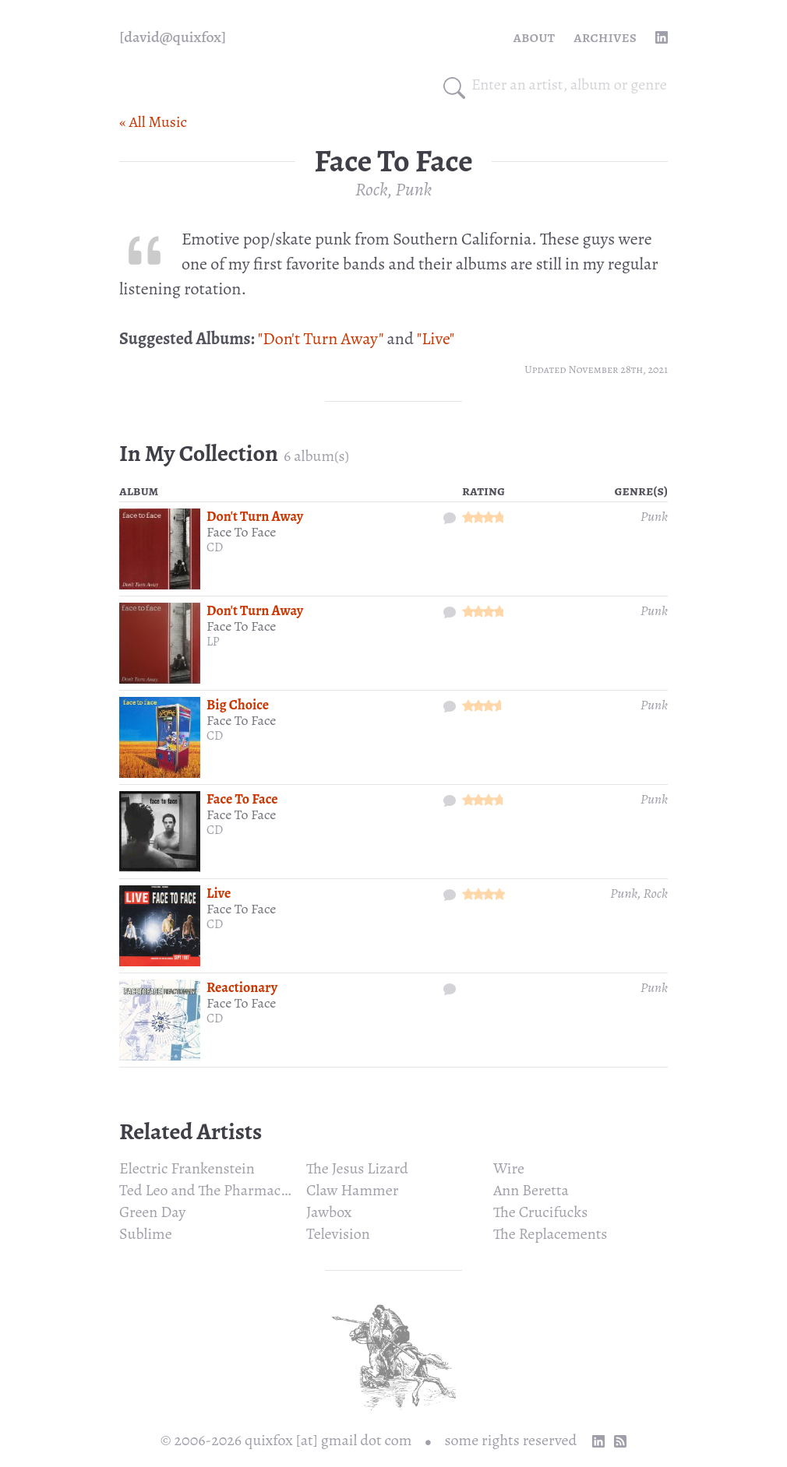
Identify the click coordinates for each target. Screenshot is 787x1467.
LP (213, 641)
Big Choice (237, 704)
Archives (605, 36)
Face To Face (241, 531)
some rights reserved (511, 1440)
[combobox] (569, 85)
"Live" (436, 338)
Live (218, 893)
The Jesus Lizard (357, 1168)
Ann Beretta (531, 1190)
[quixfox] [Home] (172, 37)
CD (214, 547)
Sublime (145, 1233)
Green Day (152, 1211)
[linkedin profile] (661, 37)
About (534, 36)
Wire (508, 1168)
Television (338, 1233)
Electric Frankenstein (187, 1168)
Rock (371, 189)
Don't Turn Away (254, 516)
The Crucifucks (540, 1211)
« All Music (153, 121)
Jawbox (328, 1211)
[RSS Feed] (620, 1441)
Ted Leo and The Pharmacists (211, 1190)
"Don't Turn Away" (321, 338)
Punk (413, 189)
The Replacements (550, 1233)
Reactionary (241, 987)
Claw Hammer (352, 1190)
